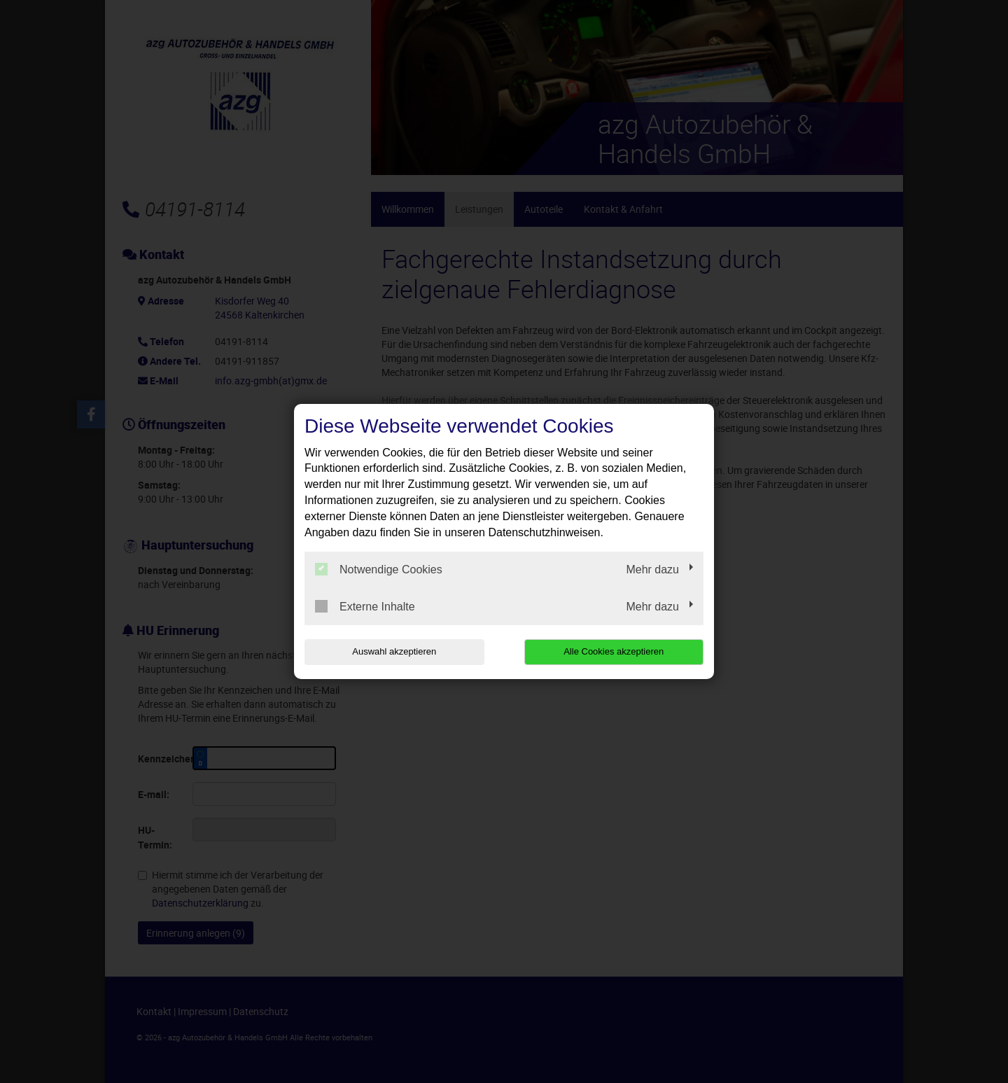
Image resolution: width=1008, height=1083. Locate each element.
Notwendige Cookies (378, 569)
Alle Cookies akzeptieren (614, 651)
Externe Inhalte (365, 606)
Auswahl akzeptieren (394, 651)
